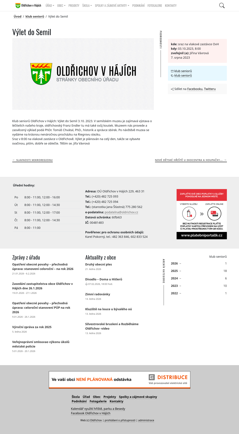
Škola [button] (86, 5)
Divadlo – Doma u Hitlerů (103, 279)
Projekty (74, 5)
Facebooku (194, 89)
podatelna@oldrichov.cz (121, 212)
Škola (76, 397)
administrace (146, 420)
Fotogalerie (155, 5)
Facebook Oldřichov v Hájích (91, 413)
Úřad (86, 397)
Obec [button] (60, 5)
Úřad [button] (49, 5)
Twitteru (210, 89)
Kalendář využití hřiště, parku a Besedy (98, 409)
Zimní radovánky (97, 294)
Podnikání (138, 5)
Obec (97, 397)
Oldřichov (96, 420)
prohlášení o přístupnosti (120, 420)
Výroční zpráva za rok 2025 (32, 327)
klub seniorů (35, 16)
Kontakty (171, 5)
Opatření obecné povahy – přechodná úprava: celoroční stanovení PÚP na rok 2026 (41, 307)
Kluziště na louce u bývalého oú (108, 309)
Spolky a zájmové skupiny (138, 397)
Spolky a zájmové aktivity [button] (111, 5)
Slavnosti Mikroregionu (34, 160)
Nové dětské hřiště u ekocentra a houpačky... (189, 160)
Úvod (18, 16)
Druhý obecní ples (98, 264)
